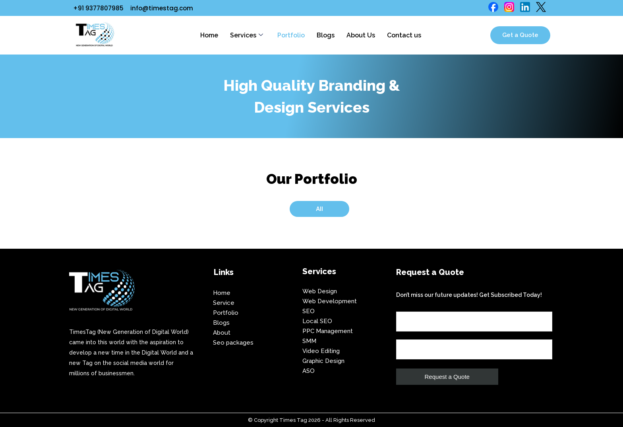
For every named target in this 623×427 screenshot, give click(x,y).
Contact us (404, 35)
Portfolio (291, 35)
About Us (360, 35)
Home (209, 35)
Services (246, 35)
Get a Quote (520, 35)
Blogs (326, 35)
